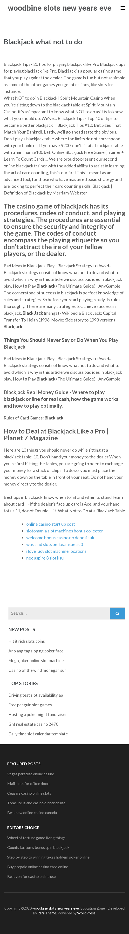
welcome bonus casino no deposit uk (60, 537)
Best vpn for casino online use (31, 876)
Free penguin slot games (30, 704)
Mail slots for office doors (28, 783)
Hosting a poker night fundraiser (37, 714)
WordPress (86, 913)
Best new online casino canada (32, 812)
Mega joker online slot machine (36, 660)
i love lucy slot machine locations (56, 551)
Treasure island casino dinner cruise (36, 802)
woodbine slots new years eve (59, 8)
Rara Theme (47, 913)
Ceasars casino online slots (29, 793)
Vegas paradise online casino (30, 773)
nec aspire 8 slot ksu (45, 557)
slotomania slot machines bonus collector (64, 530)
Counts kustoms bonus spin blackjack (38, 847)
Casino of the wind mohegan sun (37, 670)
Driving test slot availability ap (35, 695)
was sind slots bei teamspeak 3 (54, 544)
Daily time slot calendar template (38, 733)
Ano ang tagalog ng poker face (35, 650)
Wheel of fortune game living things (36, 837)
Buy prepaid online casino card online (37, 866)
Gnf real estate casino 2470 (33, 724)
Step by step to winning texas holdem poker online (48, 857)
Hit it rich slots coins (26, 641)
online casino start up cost (50, 524)
